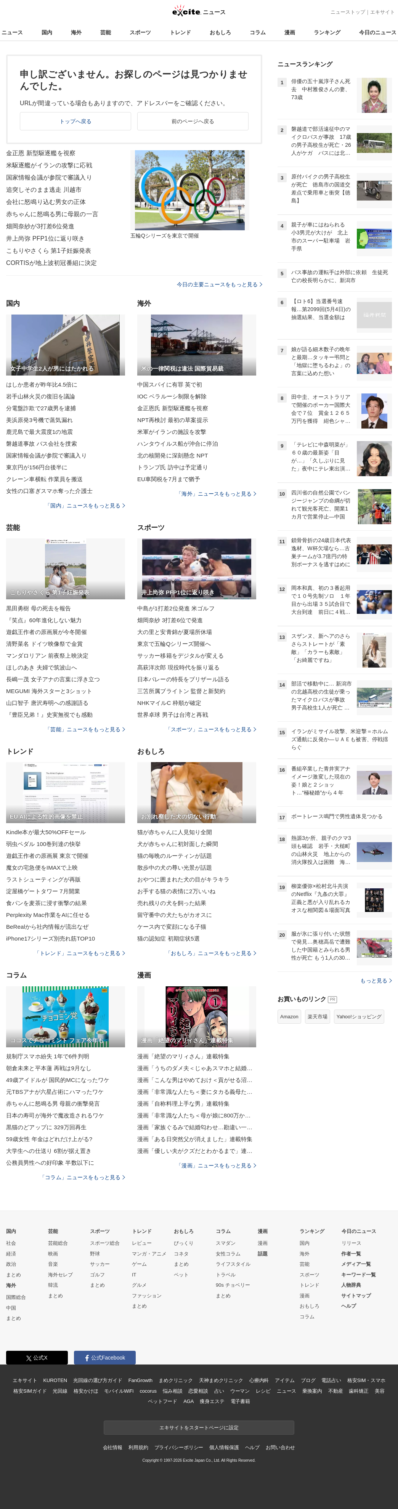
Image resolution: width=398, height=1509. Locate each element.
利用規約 (138, 1447)
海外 (76, 32)
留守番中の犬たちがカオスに (174, 915)
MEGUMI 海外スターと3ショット (49, 691)
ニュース (12, 32)
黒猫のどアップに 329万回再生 (46, 1127)
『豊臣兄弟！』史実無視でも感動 (49, 714)
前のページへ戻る (193, 121)
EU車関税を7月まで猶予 (169, 479)
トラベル (226, 1275)
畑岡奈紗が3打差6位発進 (40, 226)
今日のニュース (377, 32)
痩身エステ (212, 1401)
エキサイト (382, 12)
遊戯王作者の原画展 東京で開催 (47, 855)
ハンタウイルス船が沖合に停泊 (177, 443)
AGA (188, 1401)
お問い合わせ (280, 1447)
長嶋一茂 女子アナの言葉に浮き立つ (53, 679)
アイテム (284, 1380)
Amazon (289, 1016)
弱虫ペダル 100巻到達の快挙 (43, 844)
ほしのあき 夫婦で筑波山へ (41, 667)
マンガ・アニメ (149, 1254)
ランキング (327, 32)
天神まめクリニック (221, 1380)
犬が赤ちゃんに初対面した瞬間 (177, 844)
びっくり (184, 1243)
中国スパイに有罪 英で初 (169, 384)
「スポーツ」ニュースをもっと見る (210, 729)
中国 (11, 1308)
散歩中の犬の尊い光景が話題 (174, 867)
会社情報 (112, 1447)
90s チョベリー (233, 1285)
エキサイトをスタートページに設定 (199, 1427)
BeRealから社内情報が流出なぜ (47, 926)
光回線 (60, 1391)
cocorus (148, 1391)
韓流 (53, 1285)
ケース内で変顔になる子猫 (171, 926)
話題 (263, 1254)
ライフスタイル (233, 1264)
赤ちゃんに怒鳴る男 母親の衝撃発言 (53, 1103)
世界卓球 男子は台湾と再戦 (172, 714)
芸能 (105, 32)
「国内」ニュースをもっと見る (85, 505)
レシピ (263, 1391)
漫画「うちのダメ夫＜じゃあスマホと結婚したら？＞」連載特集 (196, 1068)
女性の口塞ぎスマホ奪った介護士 (49, 491)
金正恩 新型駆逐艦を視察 (40, 153)
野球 (95, 1254)
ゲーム (139, 1264)
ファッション (147, 1296)
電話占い (331, 1380)
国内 (47, 32)
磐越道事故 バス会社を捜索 (41, 443)
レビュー (142, 1243)
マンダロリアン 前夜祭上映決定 (47, 655)
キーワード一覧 (358, 1275)
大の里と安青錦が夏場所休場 (174, 632)
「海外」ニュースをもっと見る (216, 494)
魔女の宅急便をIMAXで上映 (42, 867)
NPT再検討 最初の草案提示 (172, 420)
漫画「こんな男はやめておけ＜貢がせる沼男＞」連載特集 (196, 1080)
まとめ (13, 1275)
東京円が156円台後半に (36, 467)
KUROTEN (55, 1380)
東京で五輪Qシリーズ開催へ (174, 644)
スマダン (226, 1243)
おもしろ (220, 32)
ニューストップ (348, 12)
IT (134, 1275)
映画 (53, 1254)
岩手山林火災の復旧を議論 (40, 396)
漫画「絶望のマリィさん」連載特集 (183, 1056)
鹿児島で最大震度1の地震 (39, 432)
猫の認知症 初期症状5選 (168, 938)
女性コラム (228, 1254)
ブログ (308, 1380)
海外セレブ (60, 1275)
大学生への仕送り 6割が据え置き (48, 1151)
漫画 (289, 32)
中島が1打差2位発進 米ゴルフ (176, 608)
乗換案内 (312, 1391)
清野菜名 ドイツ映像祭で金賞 (44, 644)
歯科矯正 (358, 1391)
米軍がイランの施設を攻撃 (171, 432)
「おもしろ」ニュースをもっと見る (210, 953)
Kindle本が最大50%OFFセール (46, 832)
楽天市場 (317, 1016)
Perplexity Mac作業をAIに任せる (48, 915)
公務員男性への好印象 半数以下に (50, 1162)
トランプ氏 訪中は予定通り (172, 467)
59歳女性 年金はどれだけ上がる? (49, 1139)
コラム (258, 32)
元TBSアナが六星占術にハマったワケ (55, 1091)
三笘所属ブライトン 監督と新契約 (181, 691)
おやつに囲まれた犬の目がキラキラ (183, 879)
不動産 (335, 1391)
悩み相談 (172, 1391)
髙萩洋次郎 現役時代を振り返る (178, 667)
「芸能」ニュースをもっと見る (85, 729)
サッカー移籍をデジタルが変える (180, 655)
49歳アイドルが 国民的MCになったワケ (58, 1080)
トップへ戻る (75, 121)
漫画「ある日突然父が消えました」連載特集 (194, 1139)
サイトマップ (356, 1296)
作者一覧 (351, 1254)
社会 (11, 1243)
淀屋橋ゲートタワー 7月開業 (43, 891)
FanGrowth (140, 1380)
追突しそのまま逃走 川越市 (44, 189)
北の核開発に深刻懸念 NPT (172, 455)
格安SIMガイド (30, 1391)
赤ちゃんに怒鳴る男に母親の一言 (52, 214)
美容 (380, 1391)
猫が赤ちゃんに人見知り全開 (174, 832)
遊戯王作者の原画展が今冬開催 (46, 632)
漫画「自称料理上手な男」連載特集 (183, 1103)
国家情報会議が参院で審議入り (49, 177)
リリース (351, 1243)
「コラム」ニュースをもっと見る (82, 1177)
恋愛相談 (198, 1391)
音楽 (53, 1264)
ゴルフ (97, 1275)
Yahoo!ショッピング (359, 1016)
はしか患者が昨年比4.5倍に (42, 384)
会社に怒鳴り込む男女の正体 (46, 202)
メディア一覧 (356, 1264)
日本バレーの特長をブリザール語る (183, 679)
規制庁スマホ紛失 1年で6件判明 (47, 1056)
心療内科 (259, 1380)
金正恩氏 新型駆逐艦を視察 (172, 408)
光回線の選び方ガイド (97, 1380)
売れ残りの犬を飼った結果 (171, 903)
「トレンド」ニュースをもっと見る (79, 953)
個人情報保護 (224, 1447)
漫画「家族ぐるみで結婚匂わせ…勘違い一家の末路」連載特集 (196, 1127)
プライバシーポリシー (179, 1447)
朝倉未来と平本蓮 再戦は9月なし (48, 1068)
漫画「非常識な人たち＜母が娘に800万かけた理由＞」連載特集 (196, 1115)
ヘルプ (348, 1306)
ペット (181, 1275)
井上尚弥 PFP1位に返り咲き (45, 238)
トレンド (180, 32)
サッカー (100, 1264)
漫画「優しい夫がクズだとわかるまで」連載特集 (196, 1151)
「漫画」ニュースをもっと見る (216, 1165)
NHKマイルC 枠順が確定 (169, 703)
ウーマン (240, 1391)
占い (219, 1391)
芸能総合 (58, 1243)
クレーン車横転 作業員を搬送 (44, 479)
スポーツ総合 (105, 1243)
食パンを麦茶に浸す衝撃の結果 (46, 903)
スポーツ (140, 32)
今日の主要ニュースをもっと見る (219, 284)
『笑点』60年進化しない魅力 (44, 620)
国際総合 (16, 1297)
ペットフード (162, 1401)
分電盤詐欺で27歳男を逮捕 (41, 408)
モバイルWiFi (118, 1391)
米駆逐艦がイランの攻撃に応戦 (49, 165)
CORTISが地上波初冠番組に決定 (51, 263)
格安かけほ (86, 1391)
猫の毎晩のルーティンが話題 (174, 855)
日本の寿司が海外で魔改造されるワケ (55, 1115)
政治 (11, 1264)
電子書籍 (240, 1401)
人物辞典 (351, 1285)
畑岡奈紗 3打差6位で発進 (170, 620)
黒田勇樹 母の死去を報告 (38, 608)
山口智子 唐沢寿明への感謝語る (47, 703)
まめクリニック (176, 1380)
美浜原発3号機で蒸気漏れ (39, 420)
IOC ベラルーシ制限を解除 (172, 396)
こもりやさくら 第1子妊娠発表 (48, 250)
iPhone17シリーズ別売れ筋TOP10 (50, 938)
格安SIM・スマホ (366, 1380)
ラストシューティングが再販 (43, 879)
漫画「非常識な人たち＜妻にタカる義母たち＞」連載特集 (196, 1091)
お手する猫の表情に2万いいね (176, 891)
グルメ (139, 1285)
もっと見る (376, 981)
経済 (11, 1254)
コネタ (181, 1254)
